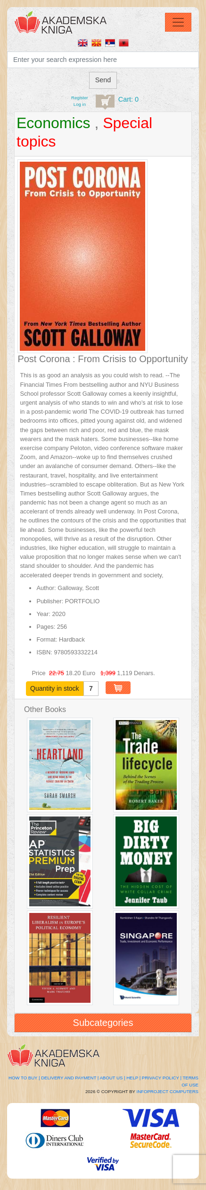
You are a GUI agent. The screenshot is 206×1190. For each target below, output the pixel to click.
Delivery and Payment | (70, 1077)
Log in (80, 104)
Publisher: (49, 601)
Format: (46, 639)
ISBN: (44, 652)
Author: (46, 587)
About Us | (112, 1077)
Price (40, 673)
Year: (43, 613)
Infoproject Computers (167, 1091)
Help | (133, 1077)
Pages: (45, 626)
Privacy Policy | (161, 1077)
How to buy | (24, 1077)
